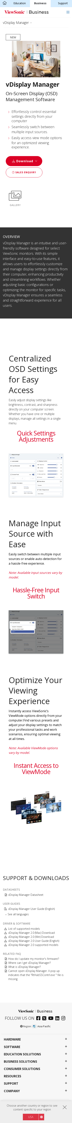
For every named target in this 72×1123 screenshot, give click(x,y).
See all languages (18, 914)
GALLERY (15, 198)
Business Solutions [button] (20, 1061)
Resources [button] (12, 1076)
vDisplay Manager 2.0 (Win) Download (31, 937)
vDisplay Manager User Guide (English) (31, 909)
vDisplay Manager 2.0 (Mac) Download (31, 933)
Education (19, 3)
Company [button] (12, 1091)
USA (30, 1117)
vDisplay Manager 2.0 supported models (33, 945)
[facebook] (39, 1018)
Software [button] (12, 1047)
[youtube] (51, 1018)
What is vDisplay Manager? (24, 967)
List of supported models (24, 929)
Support (63, 3)
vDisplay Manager (16, 22)
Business (40, 3)
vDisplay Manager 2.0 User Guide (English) (33, 941)
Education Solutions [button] (22, 1054)
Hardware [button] (12, 1039)
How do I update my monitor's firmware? (33, 959)
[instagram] (64, 1018)
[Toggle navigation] (68, 12)
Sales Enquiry (24, 172)
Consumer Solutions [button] (22, 1069)
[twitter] (45, 1018)
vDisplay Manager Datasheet (25, 895)
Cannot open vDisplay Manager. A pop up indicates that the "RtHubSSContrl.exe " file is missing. (36, 975)
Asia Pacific (41, 1026)
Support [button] (11, 1083)
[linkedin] (58, 1018)
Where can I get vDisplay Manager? (29, 963)
